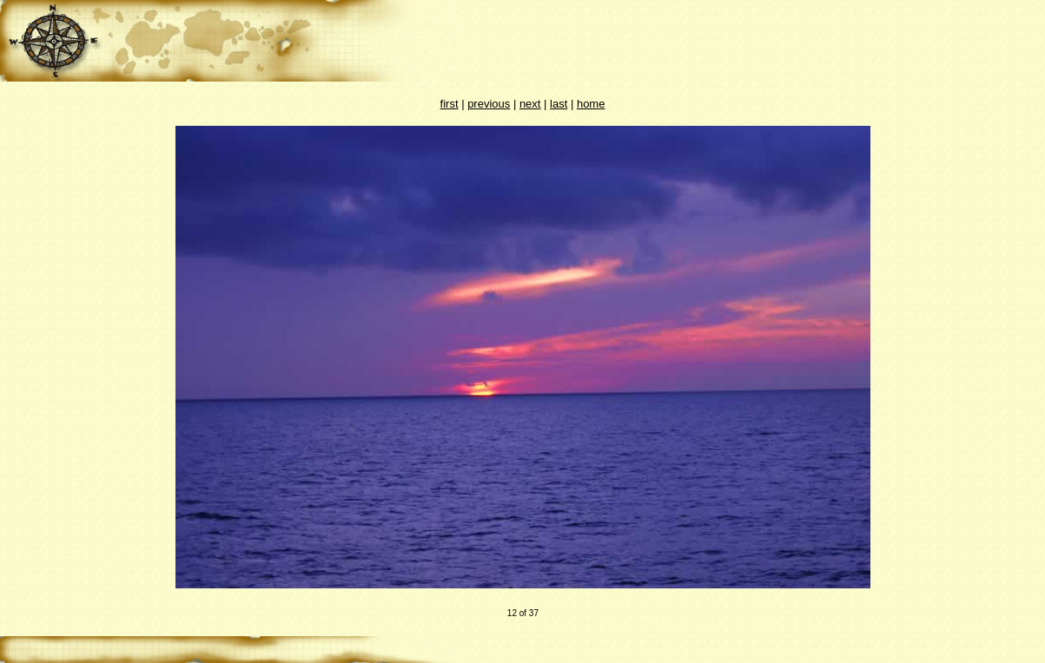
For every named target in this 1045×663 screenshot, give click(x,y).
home (591, 103)
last (558, 103)
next (530, 103)
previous (488, 103)
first (449, 103)
